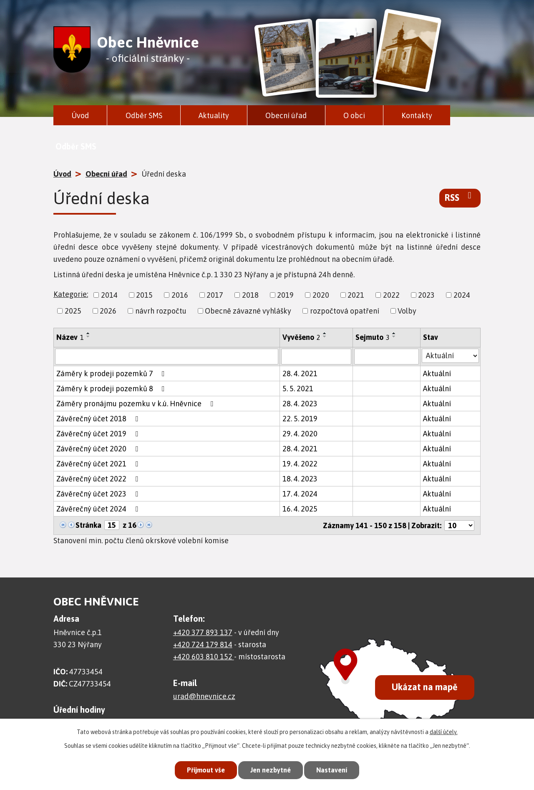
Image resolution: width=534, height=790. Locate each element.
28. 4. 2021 (299, 373)
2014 (109, 295)
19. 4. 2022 (299, 463)
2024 (461, 295)
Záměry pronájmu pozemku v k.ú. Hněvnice (136, 403)
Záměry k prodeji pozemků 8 (112, 388)
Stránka (88, 525)
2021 (356, 295)
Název (70, 337)
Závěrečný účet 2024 (98, 508)
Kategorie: (70, 294)
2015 (144, 295)
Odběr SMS (144, 115)
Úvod (80, 115)
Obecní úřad (286, 115)
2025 (73, 310)
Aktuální (437, 373)
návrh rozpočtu (160, 310)
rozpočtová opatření (344, 310)
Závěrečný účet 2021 (98, 463)
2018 (250, 295)
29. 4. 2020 (299, 433)
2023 (426, 295)
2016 (179, 295)
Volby (407, 310)
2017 (215, 295)
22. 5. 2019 (299, 418)
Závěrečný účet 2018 (98, 418)
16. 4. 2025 (299, 508)
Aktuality (214, 115)
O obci (354, 115)
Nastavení (335, 769)
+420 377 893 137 (202, 632)
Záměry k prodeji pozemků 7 (112, 373)
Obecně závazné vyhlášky (248, 310)
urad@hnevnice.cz (204, 696)
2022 (391, 295)
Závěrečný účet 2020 (98, 448)
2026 (108, 310)
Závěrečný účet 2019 (98, 433)
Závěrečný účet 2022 (98, 478)
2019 (285, 295)
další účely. (444, 730)
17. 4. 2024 (299, 493)
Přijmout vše (202, 769)
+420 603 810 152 (203, 656)
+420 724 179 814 (202, 644)
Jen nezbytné (270, 769)
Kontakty (416, 115)
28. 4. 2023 (299, 403)
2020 (320, 295)
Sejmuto (372, 337)
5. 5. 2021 (297, 388)
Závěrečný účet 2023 (98, 493)
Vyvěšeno (301, 337)
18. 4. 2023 (299, 478)
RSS (460, 197)
